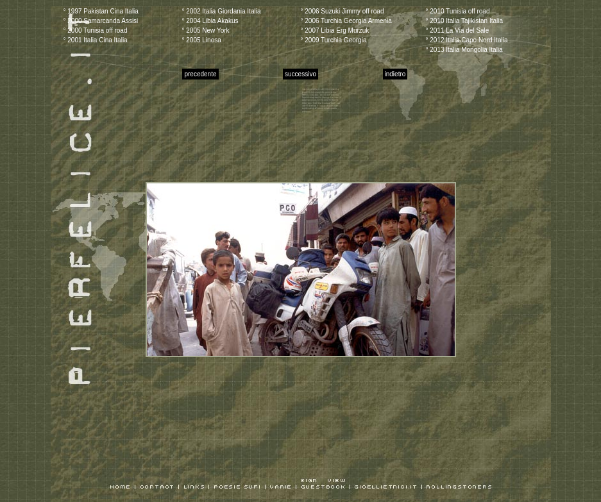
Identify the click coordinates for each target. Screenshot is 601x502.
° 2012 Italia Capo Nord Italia (467, 40)
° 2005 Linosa (201, 40)
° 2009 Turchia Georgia (334, 40)
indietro (395, 74)
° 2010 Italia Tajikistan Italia (465, 20)
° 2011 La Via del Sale (457, 30)
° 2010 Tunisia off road (458, 11)
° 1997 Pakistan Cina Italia (101, 11)
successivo (300, 74)
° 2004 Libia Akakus (210, 20)
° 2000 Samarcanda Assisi (101, 20)
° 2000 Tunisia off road (95, 30)
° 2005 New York (206, 30)
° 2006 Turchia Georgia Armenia (346, 20)
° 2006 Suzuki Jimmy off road (342, 11)
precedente (200, 74)
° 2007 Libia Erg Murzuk (335, 30)
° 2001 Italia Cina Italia (95, 40)
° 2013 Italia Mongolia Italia (464, 49)
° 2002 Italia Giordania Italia (221, 11)
